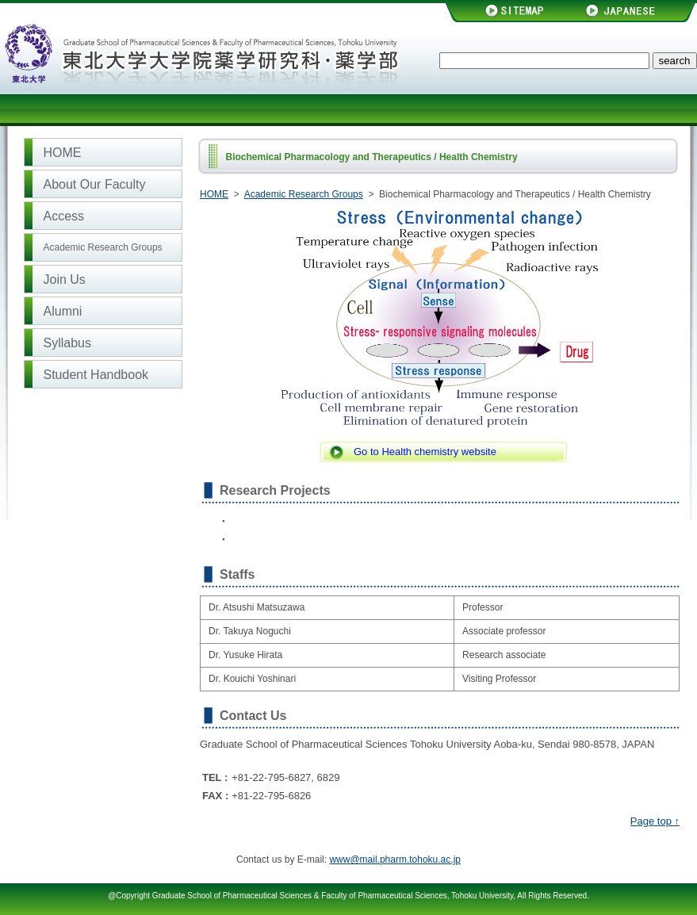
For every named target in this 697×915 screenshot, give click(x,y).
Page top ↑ (655, 821)
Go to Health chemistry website (425, 452)
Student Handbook (96, 374)
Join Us (65, 279)
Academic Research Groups (103, 247)
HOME (63, 152)
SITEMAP (507, 11)
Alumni (63, 311)
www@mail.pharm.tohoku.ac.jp (395, 859)
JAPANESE (632, 11)
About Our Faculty (95, 184)
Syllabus (67, 343)
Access (64, 216)
